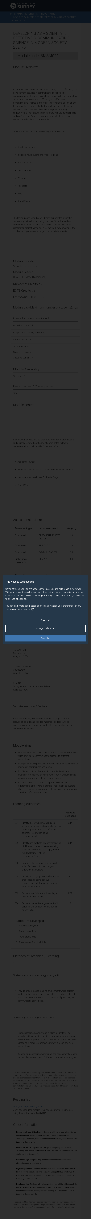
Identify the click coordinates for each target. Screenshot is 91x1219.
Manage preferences (45, 628)
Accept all (45, 638)
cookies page (25, 609)
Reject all (45, 620)
